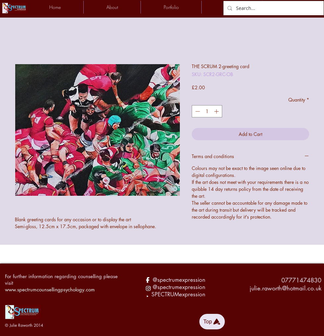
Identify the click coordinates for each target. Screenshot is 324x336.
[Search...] (273, 8)
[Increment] (217, 111)
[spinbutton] (207, 111)
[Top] (212, 321)
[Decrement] (197, 111)
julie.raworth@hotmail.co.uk (285, 288)
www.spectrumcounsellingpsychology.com (50, 289)
